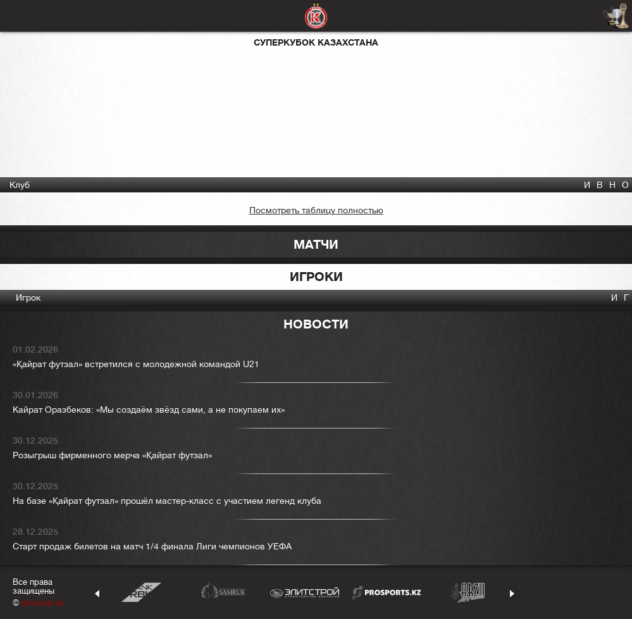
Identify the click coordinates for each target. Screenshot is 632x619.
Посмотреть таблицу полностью (316, 210)
